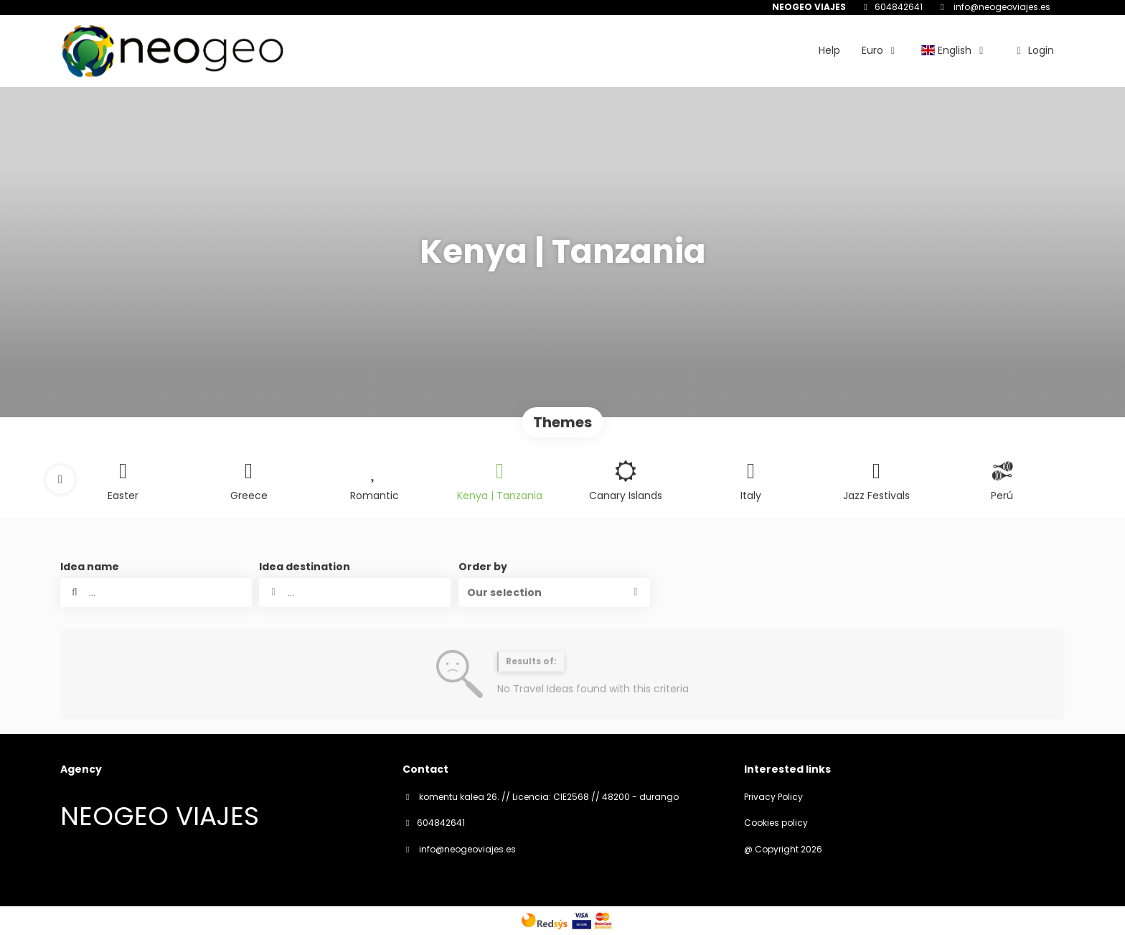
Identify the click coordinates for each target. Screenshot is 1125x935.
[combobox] (355, 592)
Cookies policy (776, 823)
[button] (60, 479)
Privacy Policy (773, 797)
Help (829, 50)
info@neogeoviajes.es (1000, 7)
